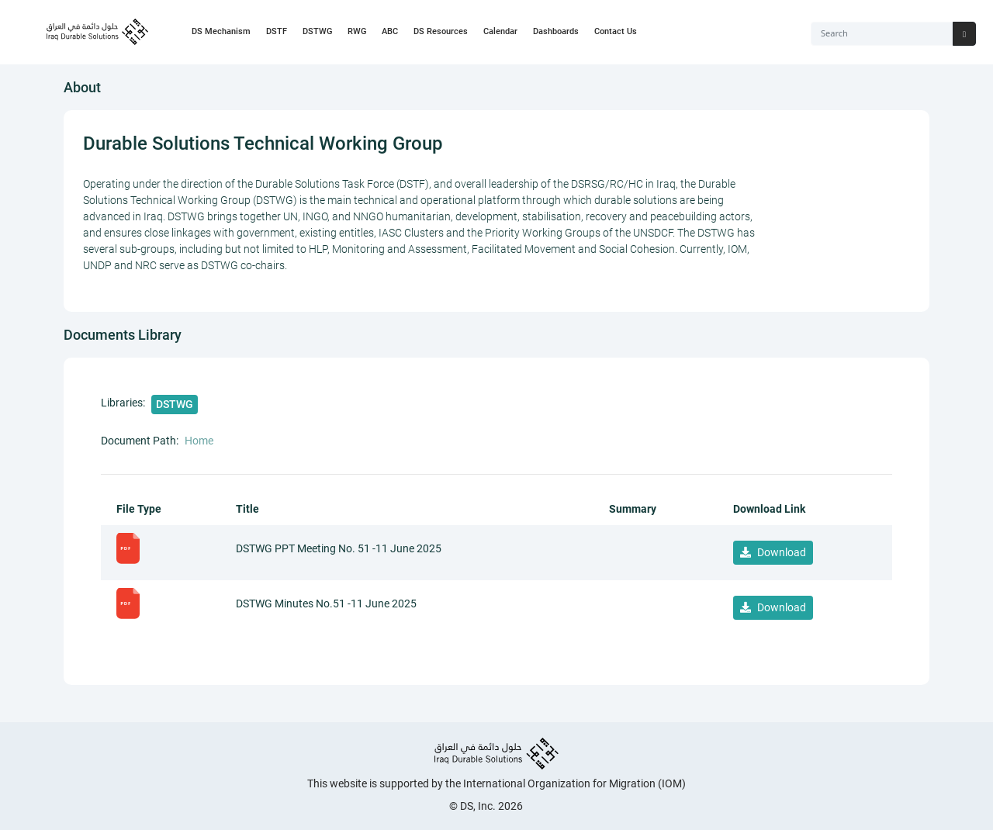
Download (773, 552)
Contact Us (615, 31)
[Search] (882, 34)
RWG (357, 31)
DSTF (276, 31)
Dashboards (556, 31)
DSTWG (317, 31)
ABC (390, 31)
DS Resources (440, 31)
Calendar (500, 31)
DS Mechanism (221, 31)
